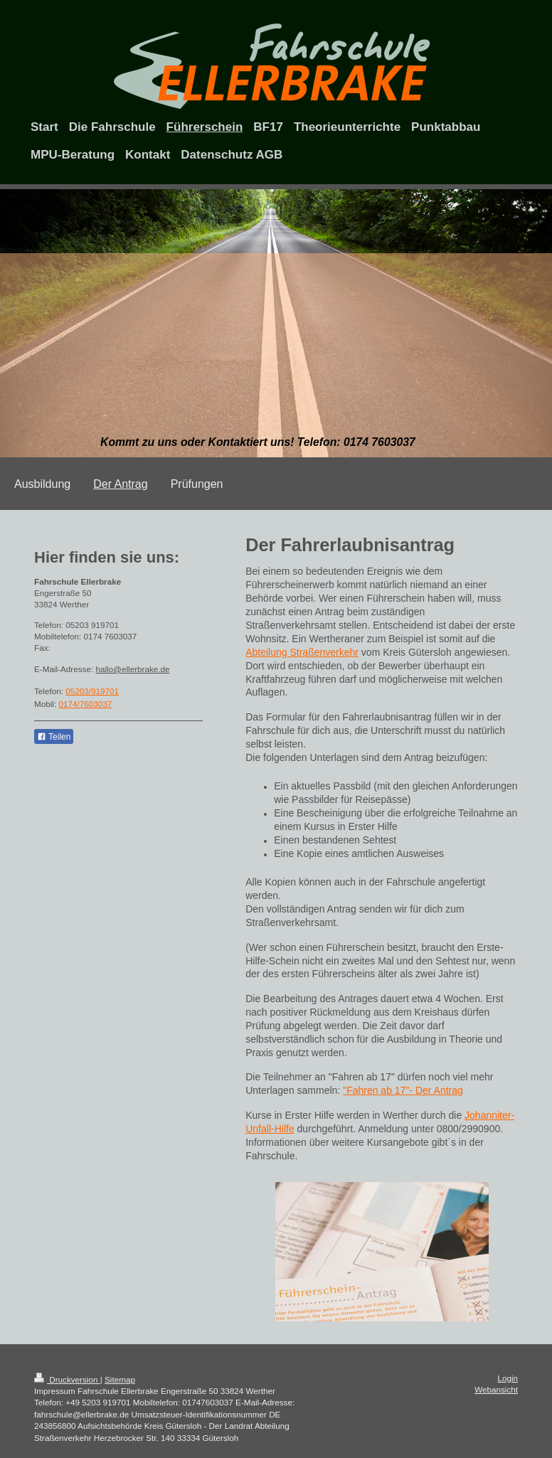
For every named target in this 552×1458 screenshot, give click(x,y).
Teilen (53, 737)
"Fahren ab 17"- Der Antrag (403, 1090)
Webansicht (496, 1389)
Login (507, 1378)
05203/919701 (92, 691)
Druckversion (67, 1379)
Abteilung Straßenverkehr (302, 652)
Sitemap (120, 1379)
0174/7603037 (85, 703)
